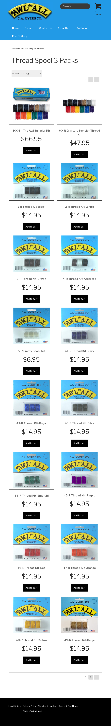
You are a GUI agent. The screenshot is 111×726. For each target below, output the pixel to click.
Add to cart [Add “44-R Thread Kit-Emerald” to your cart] (31, 515)
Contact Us (45, 28)
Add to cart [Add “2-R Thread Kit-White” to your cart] (79, 226)
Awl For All (82, 28)
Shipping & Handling (47, 706)
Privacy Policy (29, 706)
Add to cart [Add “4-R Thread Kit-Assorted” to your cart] (79, 299)
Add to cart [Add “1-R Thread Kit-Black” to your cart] (31, 226)
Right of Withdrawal (32, 711)
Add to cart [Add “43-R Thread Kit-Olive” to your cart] (79, 443)
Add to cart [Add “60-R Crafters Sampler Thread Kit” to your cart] (79, 154)
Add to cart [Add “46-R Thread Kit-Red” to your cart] (31, 587)
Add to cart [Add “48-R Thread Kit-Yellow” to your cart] (31, 660)
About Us (64, 28)
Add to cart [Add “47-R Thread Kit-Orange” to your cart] (79, 587)
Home (15, 28)
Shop (29, 28)
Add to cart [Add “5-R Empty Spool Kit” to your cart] (31, 371)
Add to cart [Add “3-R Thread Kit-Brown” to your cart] (31, 299)
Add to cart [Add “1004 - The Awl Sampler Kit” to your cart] (31, 150)
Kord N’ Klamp (19, 36)
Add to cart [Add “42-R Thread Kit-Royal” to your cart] (31, 443)
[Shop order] (27, 73)
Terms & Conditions (68, 706)
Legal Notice (14, 706)
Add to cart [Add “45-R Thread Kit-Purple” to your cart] (79, 515)
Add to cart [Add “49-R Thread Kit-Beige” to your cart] (79, 660)
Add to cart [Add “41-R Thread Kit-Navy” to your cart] (79, 371)
